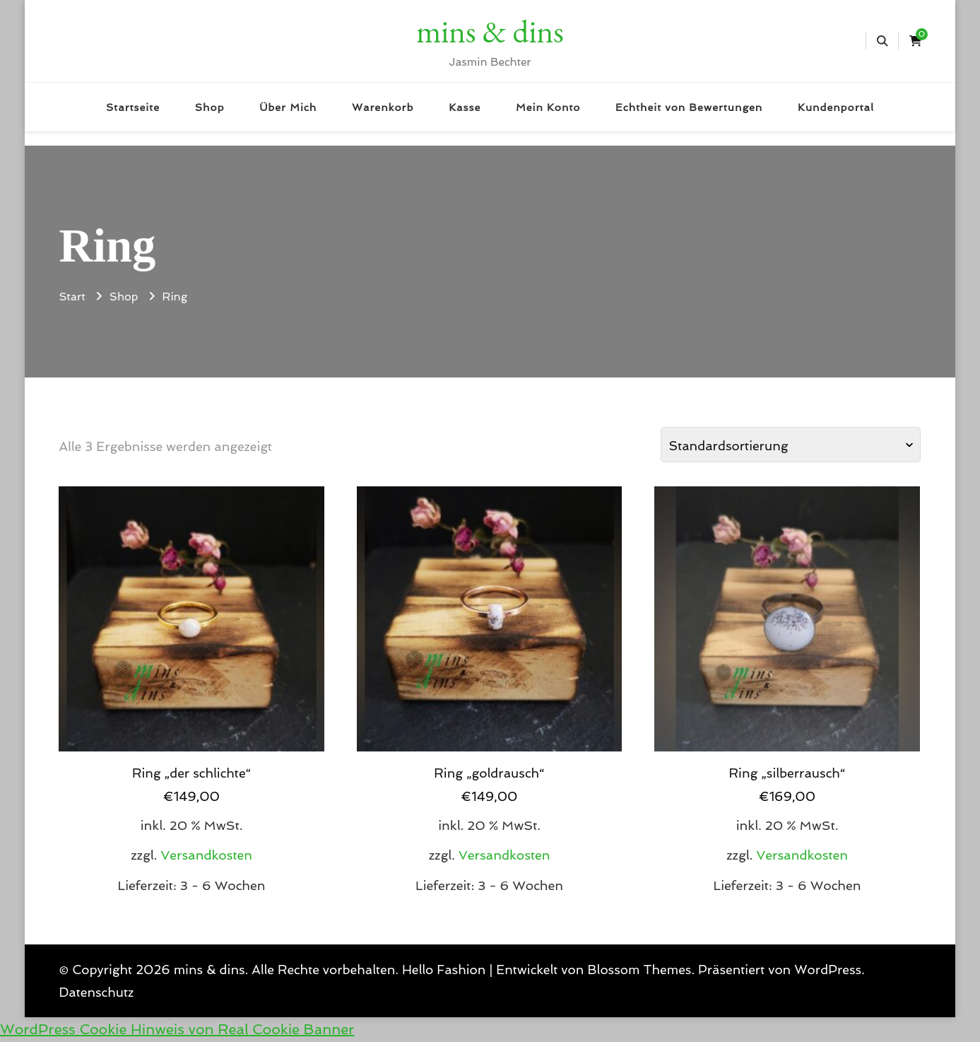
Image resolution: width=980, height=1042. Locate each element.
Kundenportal (836, 107)
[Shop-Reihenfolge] (791, 444)
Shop (210, 107)
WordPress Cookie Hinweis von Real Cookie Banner (177, 1029)
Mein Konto (548, 107)
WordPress (827, 969)
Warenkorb (382, 107)
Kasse (464, 107)
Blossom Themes (639, 969)
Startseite (133, 107)
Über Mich (288, 107)
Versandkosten (206, 855)
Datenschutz (96, 992)
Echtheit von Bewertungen (688, 107)
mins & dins (489, 31)
